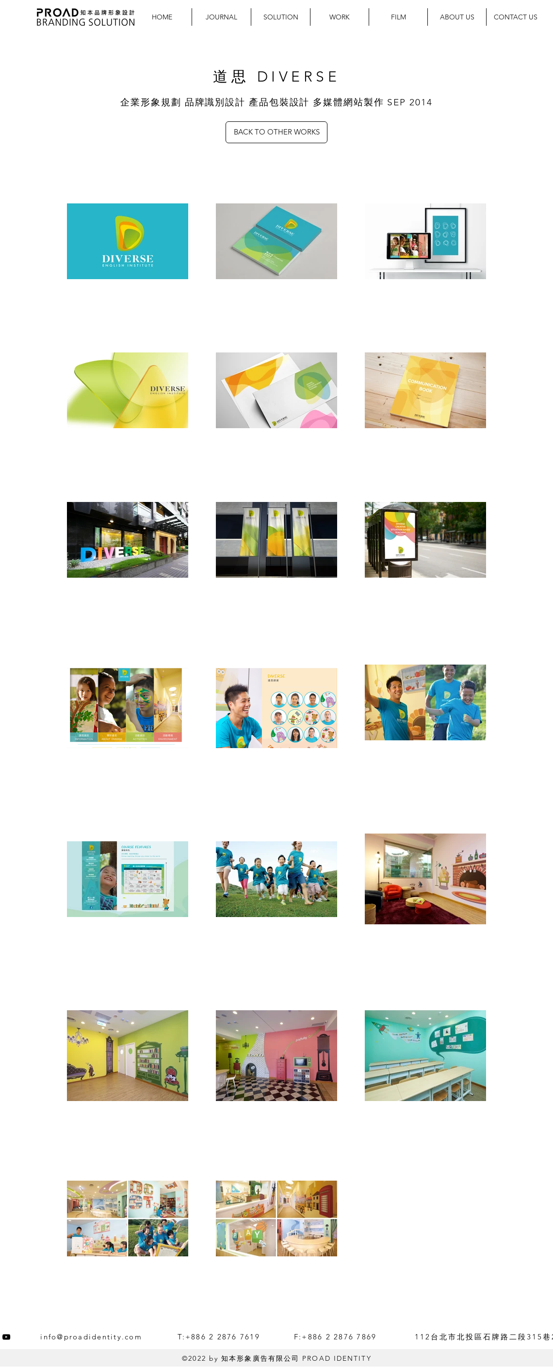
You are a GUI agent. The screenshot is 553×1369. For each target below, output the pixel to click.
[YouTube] (6, 1337)
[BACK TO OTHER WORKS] (276, 132)
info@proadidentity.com (91, 1336)
